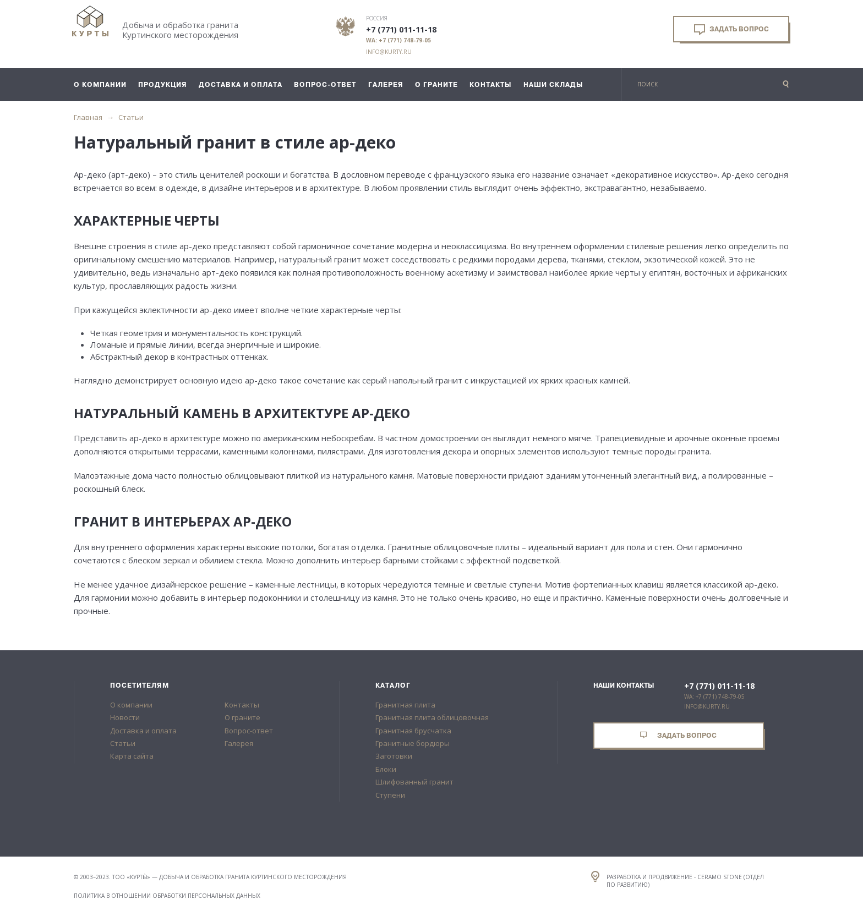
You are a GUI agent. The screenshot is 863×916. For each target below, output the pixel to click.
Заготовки (393, 756)
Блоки (385, 769)
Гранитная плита (405, 705)
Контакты (242, 705)
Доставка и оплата (143, 731)
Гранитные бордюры (412, 743)
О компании (131, 705)
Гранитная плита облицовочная (432, 717)
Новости (125, 717)
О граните (242, 717)
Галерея (239, 743)
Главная (88, 117)
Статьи (131, 117)
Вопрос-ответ (249, 731)
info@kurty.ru (389, 52)
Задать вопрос (731, 29)
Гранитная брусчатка (413, 731)
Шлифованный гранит (414, 782)
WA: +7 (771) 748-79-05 (398, 40)
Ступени (390, 795)
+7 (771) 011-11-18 (401, 30)
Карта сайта (132, 756)
